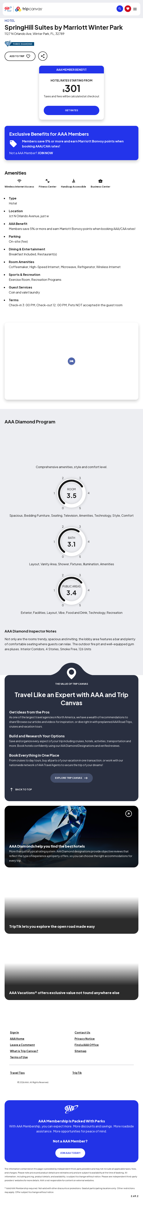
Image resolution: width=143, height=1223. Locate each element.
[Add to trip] (71, 361)
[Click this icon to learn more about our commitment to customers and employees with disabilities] (10, 1095)
